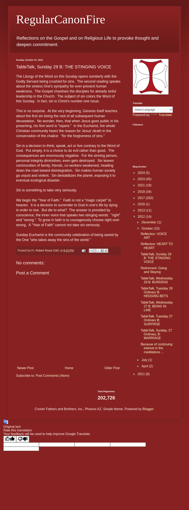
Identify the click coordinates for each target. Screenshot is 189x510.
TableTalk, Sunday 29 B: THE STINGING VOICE (156, 258)
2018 (142, 191)
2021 (142, 185)
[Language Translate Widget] (153, 110)
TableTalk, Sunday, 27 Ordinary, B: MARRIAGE (156, 334)
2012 (142, 216)
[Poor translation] (22, 439)
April (145, 366)
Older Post (112, 368)
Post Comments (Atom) (52, 375)
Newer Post (25, 368)
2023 (142, 179)
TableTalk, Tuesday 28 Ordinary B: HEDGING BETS (157, 292)
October (148, 228)
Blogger (148, 409)
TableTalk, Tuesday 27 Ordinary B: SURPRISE (157, 320)
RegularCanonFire (60, 19)
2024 (142, 172)
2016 (142, 204)
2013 (142, 210)
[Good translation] (9, 439)
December (149, 222)
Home (69, 368)
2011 (142, 374)
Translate (161, 115)
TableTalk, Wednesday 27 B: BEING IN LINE (157, 306)
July (145, 360)
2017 (142, 198)
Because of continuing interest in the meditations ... (156, 348)
